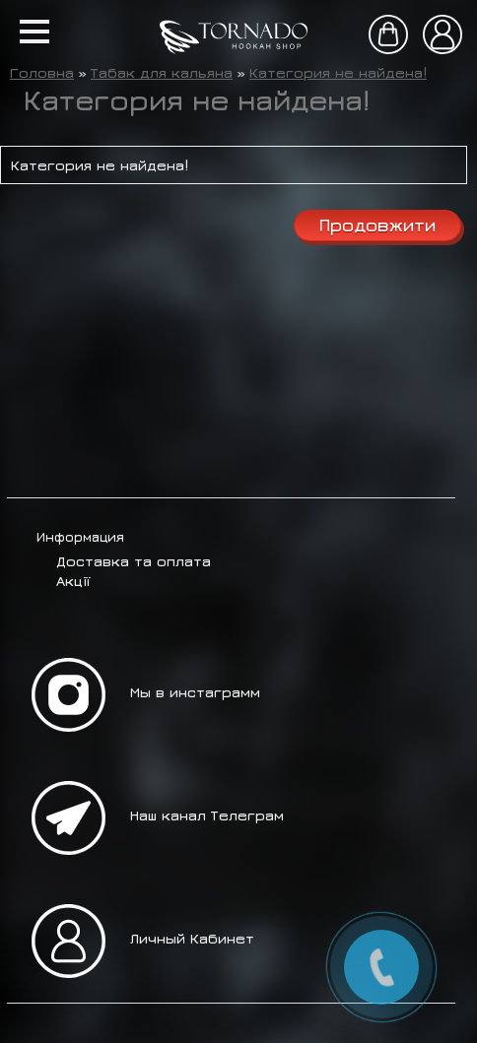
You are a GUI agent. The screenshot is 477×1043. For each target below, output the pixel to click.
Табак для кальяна (162, 72)
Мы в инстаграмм (195, 692)
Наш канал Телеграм (207, 815)
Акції (73, 580)
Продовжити (377, 225)
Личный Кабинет (192, 938)
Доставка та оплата (133, 561)
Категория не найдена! (338, 72)
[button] (34, 31)
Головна (42, 72)
